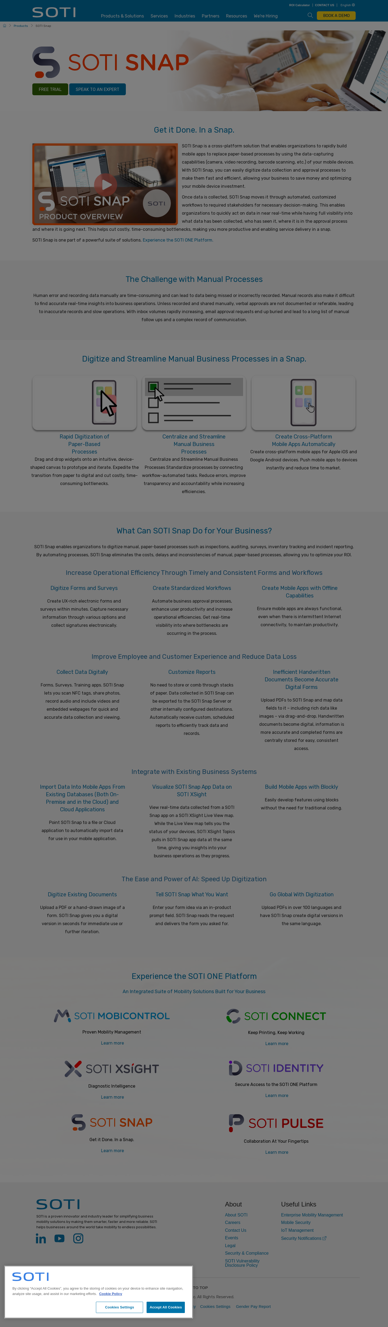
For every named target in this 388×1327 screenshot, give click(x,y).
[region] (98, 1292)
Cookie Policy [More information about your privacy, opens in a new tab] (110, 1294)
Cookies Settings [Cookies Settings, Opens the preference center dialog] (119, 1307)
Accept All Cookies (166, 1307)
